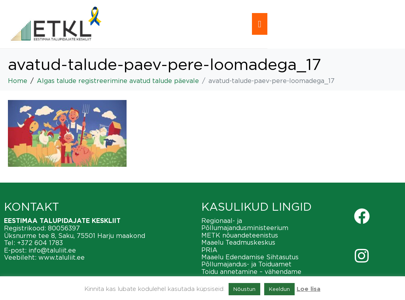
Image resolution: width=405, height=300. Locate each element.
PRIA (209, 249)
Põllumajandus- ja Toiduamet (246, 264)
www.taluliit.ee (61, 257)
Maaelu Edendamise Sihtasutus (250, 256)
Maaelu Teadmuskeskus (238, 242)
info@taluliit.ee (52, 250)
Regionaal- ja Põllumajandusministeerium (244, 224)
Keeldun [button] (279, 289)
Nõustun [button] (244, 289)
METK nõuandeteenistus (239, 235)
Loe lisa (308, 289)
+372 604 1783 (40, 242)
